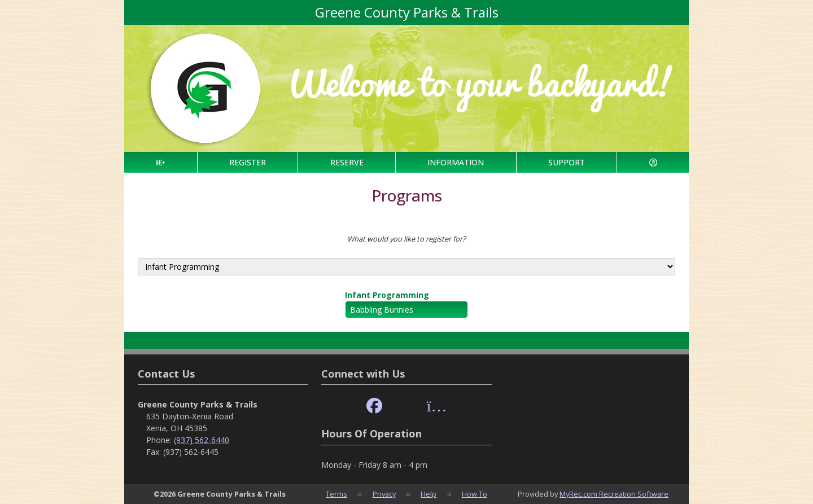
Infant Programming (387, 295)
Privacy (384, 494)
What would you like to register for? (406, 239)
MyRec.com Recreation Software (614, 494)
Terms (336, 494)
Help (428, 494)
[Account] (653, 162)
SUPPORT (566, 162)
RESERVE (347, 162)
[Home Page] (160, 162)
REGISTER (247, 162)
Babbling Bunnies (381, 309)
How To (474, 494)
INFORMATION (455, 162)
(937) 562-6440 (201, 440)
